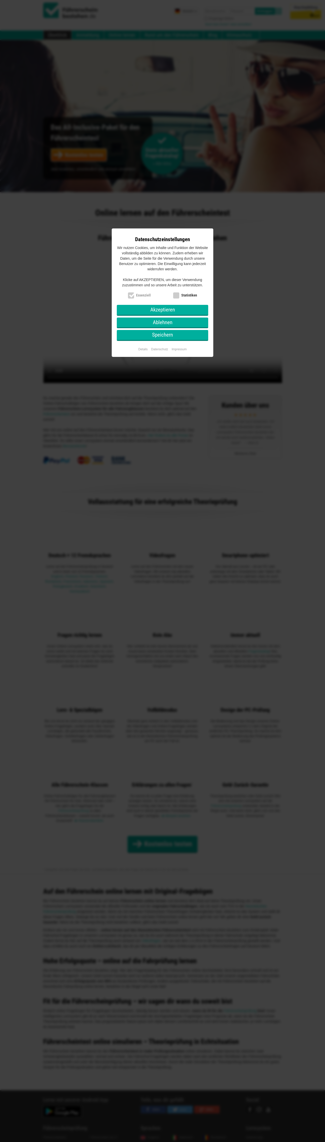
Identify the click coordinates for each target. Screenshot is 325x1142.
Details (143, 349)
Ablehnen (162, 322)
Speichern (162, 335)
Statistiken (189, 295)
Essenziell (143, 295)
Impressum (179, 349)
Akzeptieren (162, 310)
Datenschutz (159, 349)
